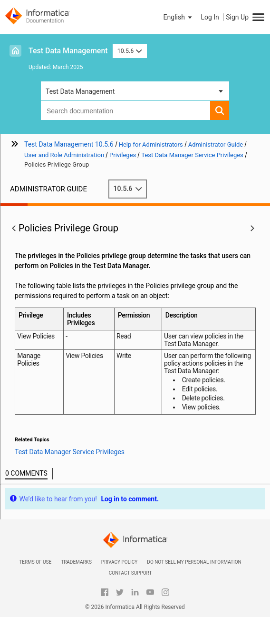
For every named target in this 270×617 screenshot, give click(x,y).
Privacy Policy (119, 562)
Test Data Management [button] (80, 91)
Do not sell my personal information (194, 562)
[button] (178, 17)
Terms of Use (35, 562)
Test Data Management (68, 50)
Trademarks (76, 562)
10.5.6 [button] (129, 50)
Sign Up (237, 17)
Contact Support (130, 573)
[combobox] (125, 110)
